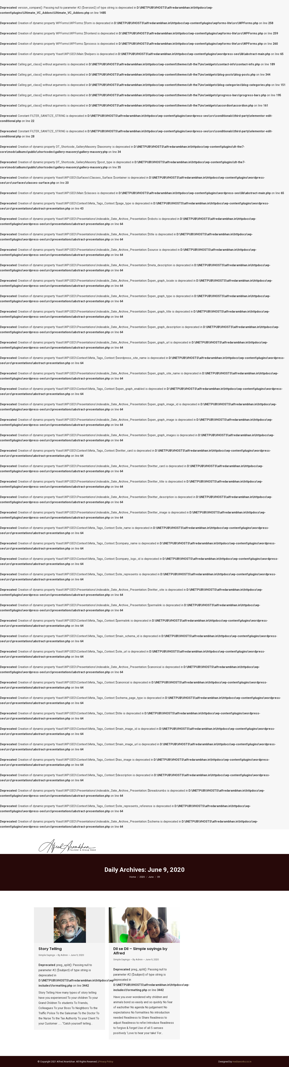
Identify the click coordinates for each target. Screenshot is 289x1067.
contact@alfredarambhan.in (57, 833)
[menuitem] (117, 845)
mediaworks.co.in (241, 1061)
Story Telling (50, 948)
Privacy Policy (106, 1061)
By (63, 955)
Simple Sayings (47, 955)
